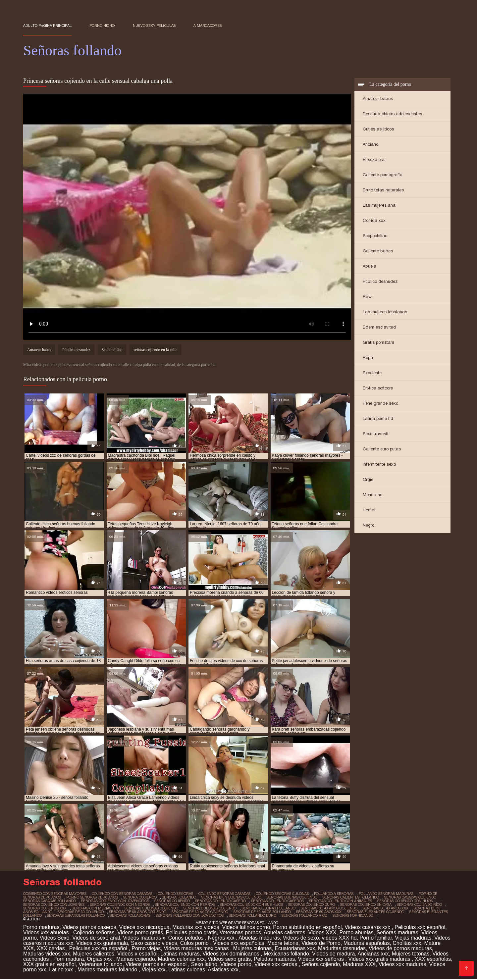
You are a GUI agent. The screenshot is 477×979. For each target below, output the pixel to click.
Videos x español (137, 953)
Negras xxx (222, 938)
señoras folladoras (130, 915)
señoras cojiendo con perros (185, 904)
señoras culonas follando (268, 908)
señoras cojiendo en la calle (155, 349)
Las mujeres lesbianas (385, 311)
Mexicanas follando (286, 953)
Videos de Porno (321, 943)
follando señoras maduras (386, 894)
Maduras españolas (367, 943)
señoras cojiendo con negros (120, 904)
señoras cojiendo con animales (340, 901)
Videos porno (235, 964)
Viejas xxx (154, 969)
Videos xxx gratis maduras (380, 959)
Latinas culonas (186, 969)
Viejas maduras (413, 938)
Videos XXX (322, 932)
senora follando (179, 897)
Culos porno (195, 943)
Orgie (368, 479)
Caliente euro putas (382, 448)
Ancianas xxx (373, 953)
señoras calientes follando (351, 897)
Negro (368, 525)
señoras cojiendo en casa (366, 904)
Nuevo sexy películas (154, 25)
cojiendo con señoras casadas (122, 894)
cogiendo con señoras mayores (54, 894)
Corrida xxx (374, 220)
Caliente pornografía (382, 174)
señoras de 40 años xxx (385, 908)
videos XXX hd (339, 938)
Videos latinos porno (246, 927)
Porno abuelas (356, 932)
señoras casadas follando (49, 901)
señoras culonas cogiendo (151, 908)
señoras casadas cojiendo (410, 897)
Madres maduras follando (108, 969)
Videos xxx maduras (402, 964)
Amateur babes (378, 98)
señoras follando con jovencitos (190, 915)
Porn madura (68, 959)
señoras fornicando (353, 915)
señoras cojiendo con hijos (405, 901)
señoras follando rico (304, 915)
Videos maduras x (144, 938)
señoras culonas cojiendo (210, 908)
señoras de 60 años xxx (319, 912)
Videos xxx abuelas (46, 932)
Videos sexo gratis (229, 959)
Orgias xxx (100, 959)
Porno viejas (146, 948)
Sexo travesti (375, 433)
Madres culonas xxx (181, 959)
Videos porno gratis (140, 932)
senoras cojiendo (172, 901)
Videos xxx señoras (321, 959)
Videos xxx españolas (238, 943)
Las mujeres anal (380, 205)
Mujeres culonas (252, 948)
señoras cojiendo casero (220, 901)
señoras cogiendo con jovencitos (115, 901)
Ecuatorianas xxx (295, 948)
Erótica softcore (378, 388)
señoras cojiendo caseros (277, 901)
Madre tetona (282, 943)
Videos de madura (333, 953)
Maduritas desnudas (342, 948)
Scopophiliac (375, 235)
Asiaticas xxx (223, 969)
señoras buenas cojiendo (292, 897)
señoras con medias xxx (95, 908)
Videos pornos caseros (89, 927)
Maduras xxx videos (195, 927)
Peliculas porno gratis (191, 932)
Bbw (367, 296)
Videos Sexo (55, 938)
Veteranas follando (101, 964)
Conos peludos (186, 938)
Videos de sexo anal (96, 938)
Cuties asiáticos (378, 129)
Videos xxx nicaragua (144, 927)
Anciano (370, 144)
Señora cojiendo (321, 964)
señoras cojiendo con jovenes (53, 904)
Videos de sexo (301, 938)
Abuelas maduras (259, 938)
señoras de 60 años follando (262, 912)
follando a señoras (333, 894)
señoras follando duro (252, 915)
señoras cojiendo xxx (45, 908)
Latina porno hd (378, 418)
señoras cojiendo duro (311, 904)
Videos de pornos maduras (400, 948)
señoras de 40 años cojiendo (329, 908)
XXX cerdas (51, 948)
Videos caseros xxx (368, 927)
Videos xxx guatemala (102, 943)
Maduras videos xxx (46, 953)
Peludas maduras (274, 959)
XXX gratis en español (49, 964)
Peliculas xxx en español (99, 948)
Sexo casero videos (154, 943)
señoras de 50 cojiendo (81, 912)
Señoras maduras (397, 932)
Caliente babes (378, 250)
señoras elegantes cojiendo (375, 912)
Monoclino (372, 494)
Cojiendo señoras (94, 932)
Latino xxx (61, 969)
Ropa (368, 357)
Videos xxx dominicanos (231, 953)
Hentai (369, 509)
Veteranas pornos (240, 932)
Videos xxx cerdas (276, 964)
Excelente (372, 372)
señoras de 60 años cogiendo (137, 912)
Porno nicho (102, 25)
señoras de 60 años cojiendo (200, 912)
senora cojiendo (140, 897)
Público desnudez (380, 281)
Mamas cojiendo (135, 959)
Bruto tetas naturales (383, 189)
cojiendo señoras (175, 894)
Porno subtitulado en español (307, 927)
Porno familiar (375, 938)
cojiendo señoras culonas (282, 894)
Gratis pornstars (378, 342)
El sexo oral (374, 159)
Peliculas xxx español (420, 927)
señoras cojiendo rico (419, 904)
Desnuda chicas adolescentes (392, 113)
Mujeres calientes (93, 953)
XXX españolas (433, 959)
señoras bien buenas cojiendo (231, 897)
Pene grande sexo (380, 403)
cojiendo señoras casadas (224, 894)
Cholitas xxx (407, 943)
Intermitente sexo (379, 464)
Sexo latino (204, 964)
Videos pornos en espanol (157, 964)
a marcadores (207, 25)
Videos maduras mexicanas (197, 948)
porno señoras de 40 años (92, 897)
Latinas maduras (179, 953)
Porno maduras (41, 927)
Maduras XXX (359, 964)
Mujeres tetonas (411, 953)
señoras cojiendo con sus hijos (251, 904)
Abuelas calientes (284, 932)
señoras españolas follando (76, 915)
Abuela (369, 266)
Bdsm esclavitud (379, 327)
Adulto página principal (47, 25)
